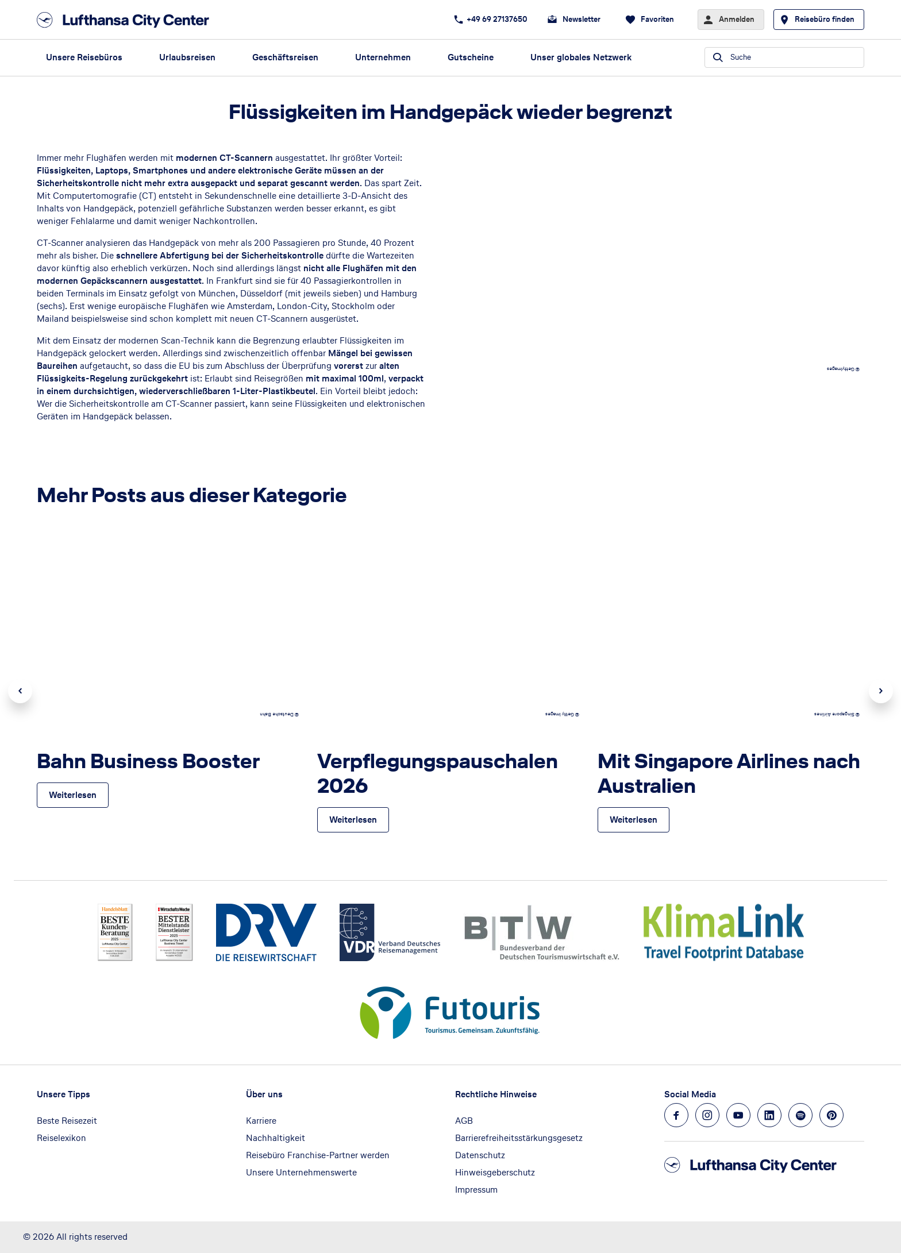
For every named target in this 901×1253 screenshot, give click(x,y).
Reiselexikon (61, 1138)
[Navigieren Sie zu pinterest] (831, 1115)
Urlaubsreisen (187, 57)
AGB (464, 1121)
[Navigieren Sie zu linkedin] (769, 1115)
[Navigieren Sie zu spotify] (800, 1115)
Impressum (476, 1189)
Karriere (261, 1121)
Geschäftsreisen (285, 57)
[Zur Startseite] (126, 19)
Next (881, 691)
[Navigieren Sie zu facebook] (676, 1115)
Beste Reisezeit (67, 1121)
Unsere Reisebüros (84, 57)
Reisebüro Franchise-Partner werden (318, 1155)
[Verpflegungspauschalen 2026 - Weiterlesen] (353, 819)
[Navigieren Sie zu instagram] (707, 1115)
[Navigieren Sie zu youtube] (738, 1115)
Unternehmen (383, 57)
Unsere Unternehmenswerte (301, 1172)
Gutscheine (471, 57)
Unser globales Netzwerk (581, 57)
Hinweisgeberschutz (495, 1172)
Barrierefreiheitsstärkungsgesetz (519, 1138)
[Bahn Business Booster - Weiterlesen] (73, 795)
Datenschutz (480, 1155)
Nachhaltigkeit (275, 1138)
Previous (20, 691)
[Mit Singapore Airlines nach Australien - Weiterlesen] (633, 819)
